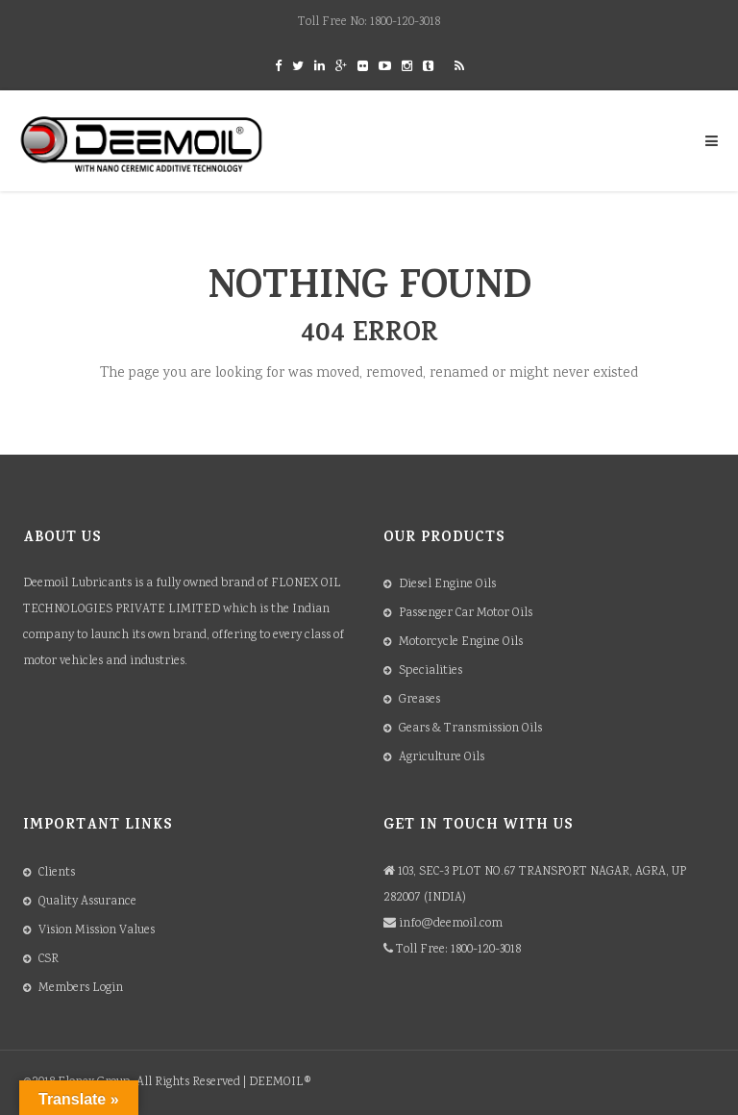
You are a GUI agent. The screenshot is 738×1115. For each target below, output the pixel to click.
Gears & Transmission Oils (470, 729)
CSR (48, 960)
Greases (419, 700)
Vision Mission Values (96, 931)
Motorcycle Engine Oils (461, 642)
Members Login (80, 988)
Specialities (430, 671)
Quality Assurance (87, 902)
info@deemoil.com (451, 924)
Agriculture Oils (441, 758)
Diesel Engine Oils (447, 585)
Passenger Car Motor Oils (465, 614)
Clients (56, 873)
